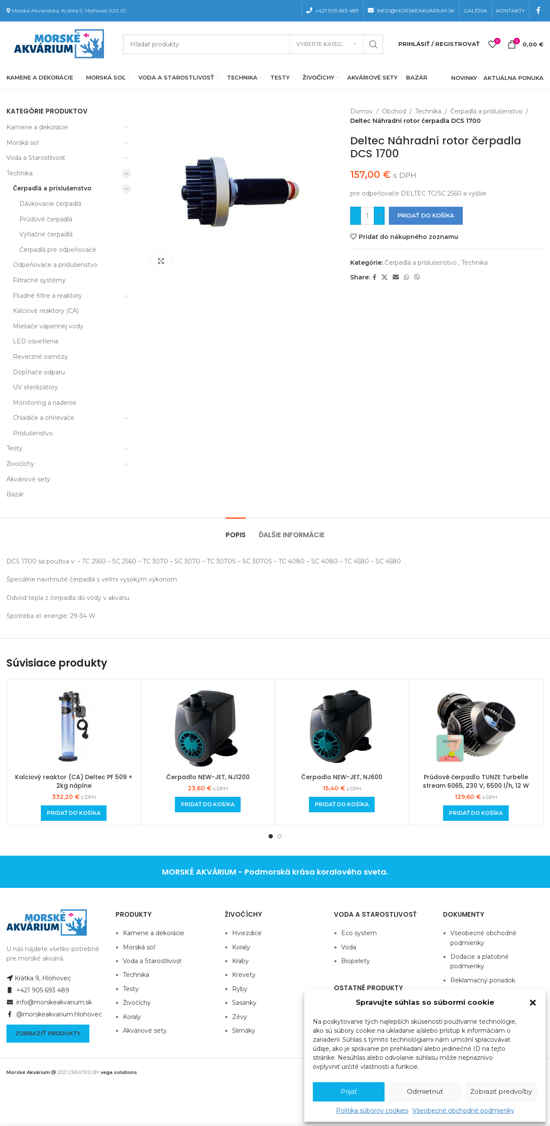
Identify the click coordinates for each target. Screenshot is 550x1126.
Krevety (244, 975)
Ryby (240, 989)
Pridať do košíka (425, 215)
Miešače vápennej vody (48, 326)
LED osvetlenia (35, 341)
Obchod (394, 111)
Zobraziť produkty (48, 1033)
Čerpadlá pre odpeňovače (57, 250)
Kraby (240, 961)
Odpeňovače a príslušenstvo (55, 265)
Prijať (349, 1091)
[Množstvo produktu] (367, 216)
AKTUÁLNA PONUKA (513, 77)
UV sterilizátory (35, 387)
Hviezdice (247, 933)
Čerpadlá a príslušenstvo (52, 188)
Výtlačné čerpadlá (46, 234)
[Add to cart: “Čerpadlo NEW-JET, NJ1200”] (208, 804)
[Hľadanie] (253, 44)
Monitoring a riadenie (44, 403)
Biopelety (355, 961)
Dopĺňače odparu (39, 372)
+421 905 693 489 (37, 990)
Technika (19, 173)
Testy (14, 448)
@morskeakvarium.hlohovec (54, 1014)
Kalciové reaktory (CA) (46, 311)
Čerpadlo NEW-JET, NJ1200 (208, 777)
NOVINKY (464, 77)
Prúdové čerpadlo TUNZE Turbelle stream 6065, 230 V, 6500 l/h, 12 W (476, 781)
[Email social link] (395, 277)
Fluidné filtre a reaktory (47, 296)
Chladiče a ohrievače (43, 418)
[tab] (236, 530)
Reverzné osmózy (40, 357)
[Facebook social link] (539, 10)
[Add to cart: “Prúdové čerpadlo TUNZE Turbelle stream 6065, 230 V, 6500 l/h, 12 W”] (476, 813)
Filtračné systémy (39, 280)
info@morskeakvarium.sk (49, 1002)
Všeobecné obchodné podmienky (463, 1110)
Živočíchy (20, 464)
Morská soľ (22, 143)
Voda (348, 947)
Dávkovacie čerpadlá (50, 204)
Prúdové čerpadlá (45, 219)
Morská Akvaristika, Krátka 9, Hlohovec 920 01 (69, 10)
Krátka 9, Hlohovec (38, 978)
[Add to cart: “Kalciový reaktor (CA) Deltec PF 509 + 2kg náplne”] (74, 813)
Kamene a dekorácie (37, 127)
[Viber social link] (417, 277)
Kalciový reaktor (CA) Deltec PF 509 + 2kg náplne (73, 781)
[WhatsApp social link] (406, 277)
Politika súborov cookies (372, 1110)
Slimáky (243, 1030)
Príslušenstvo (33, 433)
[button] (533, 1002)
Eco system (359, 933)
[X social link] (384, 277)
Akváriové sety (28, 479)
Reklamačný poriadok (482, 980)
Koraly (132, 1017)
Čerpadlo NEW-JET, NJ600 (341, 777)
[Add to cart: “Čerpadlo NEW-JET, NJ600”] (342, 804)
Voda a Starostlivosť (35, 158)
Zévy (239, 1017)
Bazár (15, 494)
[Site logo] (57, 43)
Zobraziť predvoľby (501, 1091)
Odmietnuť (425, 1091)
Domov (361, 111)
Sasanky (244, 1003)
